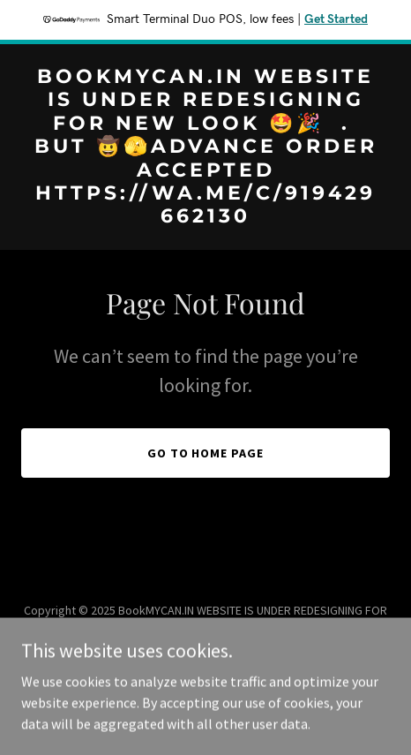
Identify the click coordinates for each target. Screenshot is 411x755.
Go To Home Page (206, 453)
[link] (205, 217)
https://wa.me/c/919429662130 (146, 647)
